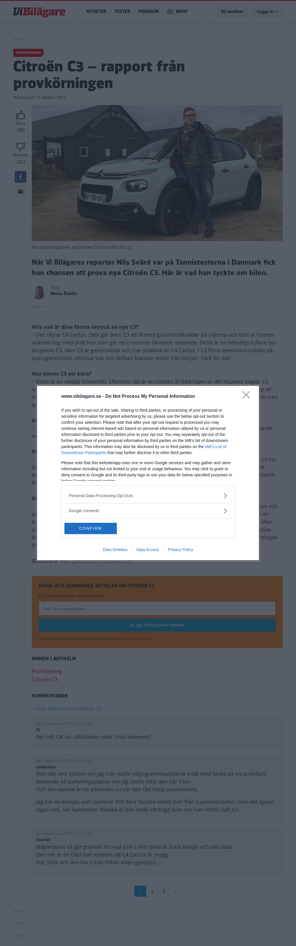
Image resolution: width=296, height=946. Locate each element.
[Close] (248, 396)
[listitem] (148, 496)
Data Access (147, 550)
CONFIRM (91, 528)
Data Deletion (115, 550)
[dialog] (148, 473)
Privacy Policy (180, 550)
